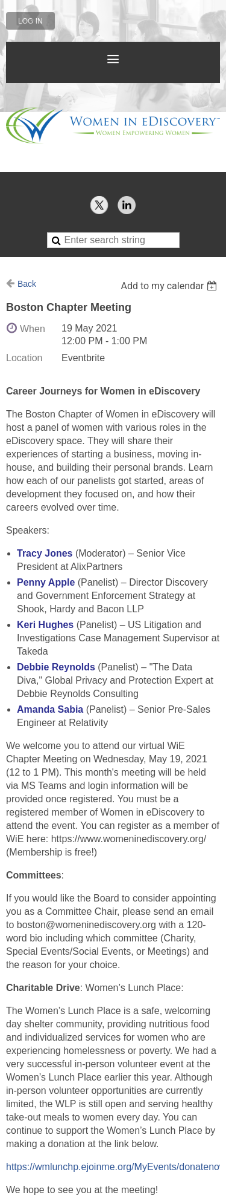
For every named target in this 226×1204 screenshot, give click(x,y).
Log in (30, 21)
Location (24, 358)
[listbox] (170, 285)
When (32, 329)
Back (26, 284)
